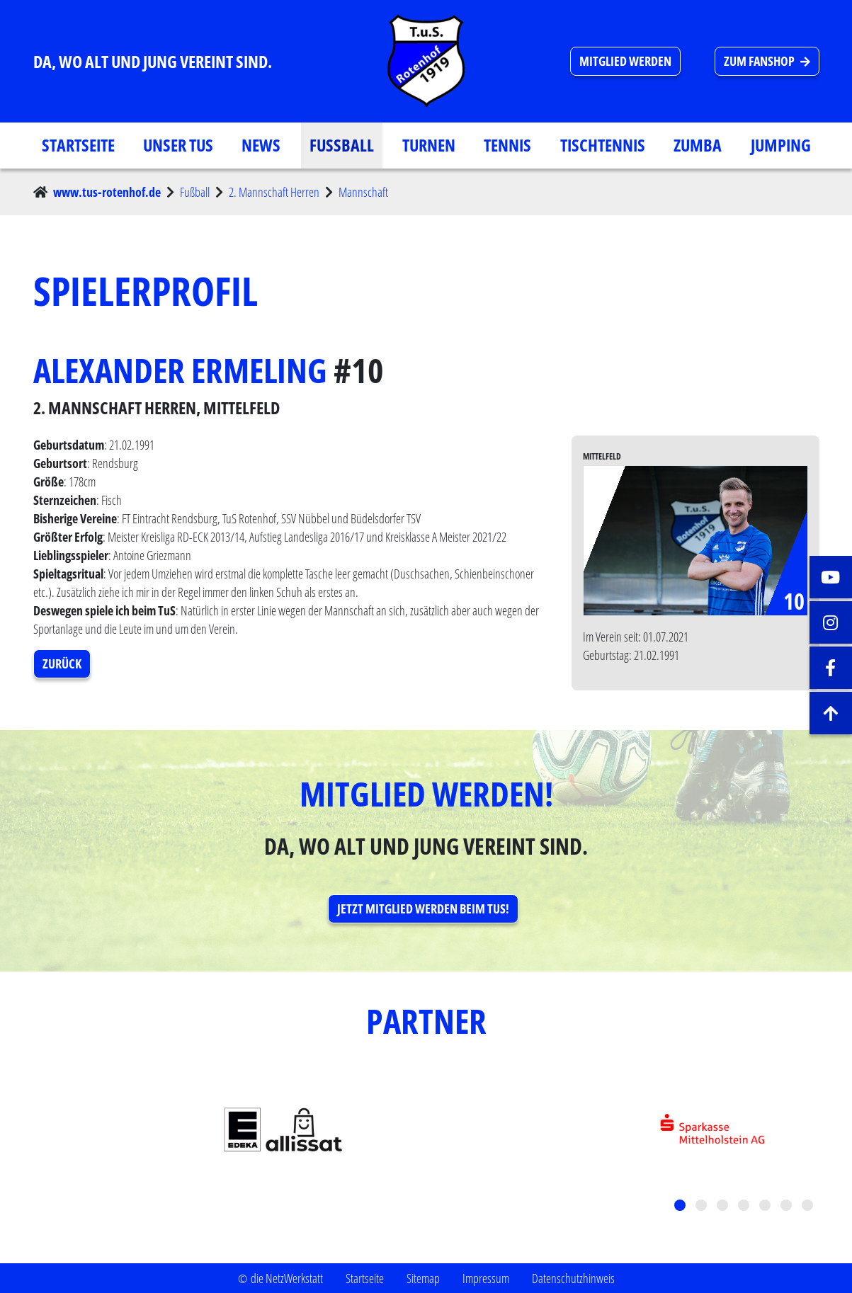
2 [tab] (702, 1207)
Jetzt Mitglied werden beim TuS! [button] (423, 908)
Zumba (698, 144)
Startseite (78, 144)
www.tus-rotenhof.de (107, 191)
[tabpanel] (426, 1130)
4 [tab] (745, 1207)
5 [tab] (766, 1207)
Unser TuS (178, 144)
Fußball (341, 144)
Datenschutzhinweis (573, 1278)
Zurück (61, 663)
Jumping (781, 144)
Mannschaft (363, 191)
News (261, 144)
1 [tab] (681, 1207)
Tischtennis (602, 144)
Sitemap (423, 1278)
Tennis (507, 144)
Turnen (428, 144)
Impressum (485, 1278)
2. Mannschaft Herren (274, 191)
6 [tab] (787, 1207)
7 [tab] (809, 1207)
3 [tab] (724, 1207)
